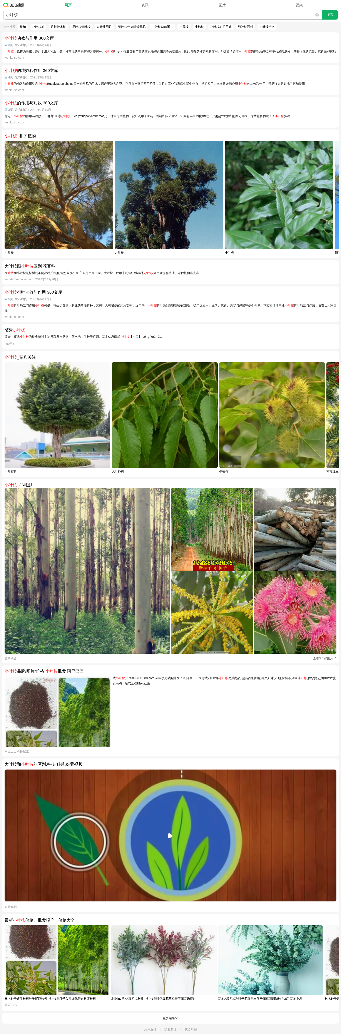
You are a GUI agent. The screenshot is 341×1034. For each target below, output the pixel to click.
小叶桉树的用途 (221, 26)
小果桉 (184, 26)
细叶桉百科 (245, 26)
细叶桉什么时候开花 (131, 26)
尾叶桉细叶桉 (81, 26)
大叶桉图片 (104, 26)
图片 (222, 5)
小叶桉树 (38, 26)
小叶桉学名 (267, 26)
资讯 (145, 5)
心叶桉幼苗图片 (162, 26)
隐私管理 (170, 1029)
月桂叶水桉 (58, 26)
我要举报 (191, 1029)
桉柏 (23, 26)
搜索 (329, 15)
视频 (299, 5)
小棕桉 (199, 26)
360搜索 (15, 5)
